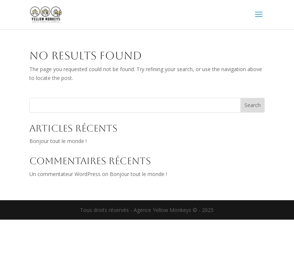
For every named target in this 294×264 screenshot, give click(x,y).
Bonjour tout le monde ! (58, 141)
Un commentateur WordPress (65, 173)
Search (252, 105)
